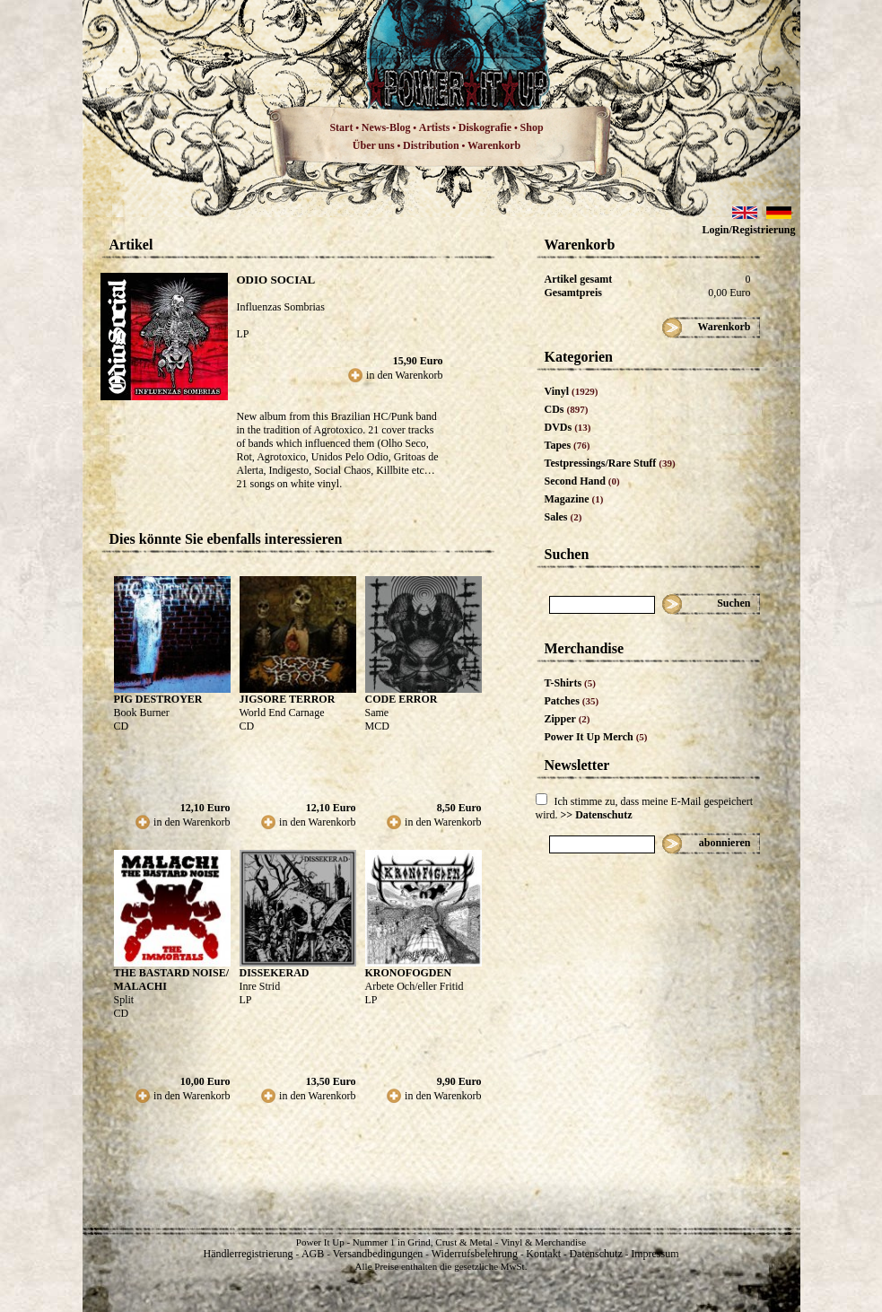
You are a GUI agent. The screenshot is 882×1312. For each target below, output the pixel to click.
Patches (572, 701)
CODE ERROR (401, 699)
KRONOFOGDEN (408, 973)
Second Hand (582, 481)
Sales (563, 517)
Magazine (574, 499)
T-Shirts (570, 683)
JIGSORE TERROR (288, 699)
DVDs (568, 427)
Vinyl (571, 391)
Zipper (567, 719)
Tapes (567, 445)
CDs (567, 409)
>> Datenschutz (597, 815)
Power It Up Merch (596, 736)
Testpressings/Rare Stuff (610, 463)
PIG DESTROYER (158, 699)
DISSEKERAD (275, 973)
